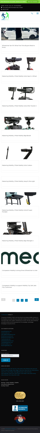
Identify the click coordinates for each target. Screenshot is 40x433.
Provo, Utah (6, 372)
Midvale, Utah (29, 368)
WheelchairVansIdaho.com (7, 337)
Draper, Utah (13, 372)
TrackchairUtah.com (6, 339)
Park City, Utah (30, 370)
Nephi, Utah (26, 373)
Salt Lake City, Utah (14, 368)
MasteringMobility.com (6, 345)
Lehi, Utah (24, 370)
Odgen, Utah (18, 370)
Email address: (10, 355)
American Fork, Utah (8, 375)
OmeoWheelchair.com (6, 331)
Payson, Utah (20, 373)
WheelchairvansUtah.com (7, 336)
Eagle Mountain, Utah (21, 372)
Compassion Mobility (10, 428)
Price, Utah (14, 373)
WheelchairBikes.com (6, 344)
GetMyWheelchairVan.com (7, 341)
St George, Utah (11, 370)
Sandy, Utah (22, 368)
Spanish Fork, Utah (5, 368)
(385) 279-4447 (5, 9)
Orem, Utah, (17, 375)
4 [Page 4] (26, 300)
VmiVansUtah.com (5, 333)
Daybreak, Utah (7, 373)
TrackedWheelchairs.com (7, 342)
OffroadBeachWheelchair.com (8, 334)
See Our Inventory (32, 1)
